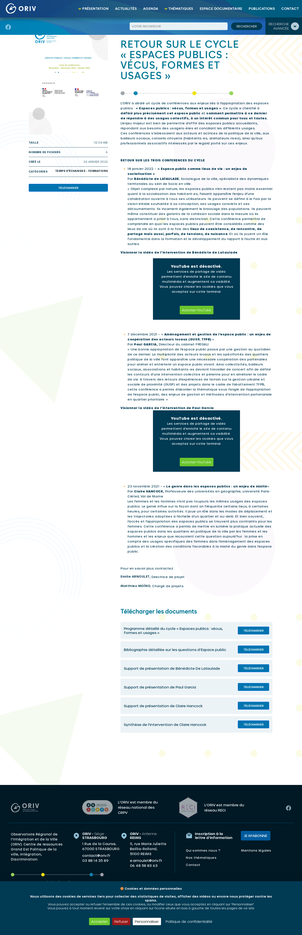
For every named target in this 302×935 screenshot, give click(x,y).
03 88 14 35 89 (95, 860)
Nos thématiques (201, 857)
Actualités (126, 8)
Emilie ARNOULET (135, 576)
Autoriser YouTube (196, 310)
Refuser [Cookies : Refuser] (121, 921)
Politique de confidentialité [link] (189, 921)
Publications (262, 8)
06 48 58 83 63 (144, 865)
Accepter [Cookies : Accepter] (99, 921)
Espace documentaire (221, 8)
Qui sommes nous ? (203, 849)
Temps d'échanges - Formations (81, 170)
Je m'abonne (255, 835)
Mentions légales (256, 849)
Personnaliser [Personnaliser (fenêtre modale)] (147, 921)
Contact (290, 8)
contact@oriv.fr (96, 854)
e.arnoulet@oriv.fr (146, 859)
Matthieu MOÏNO (135, 586)
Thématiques (180, 8)
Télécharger (68, 187)
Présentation (95, 8)
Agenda (150, 8)
